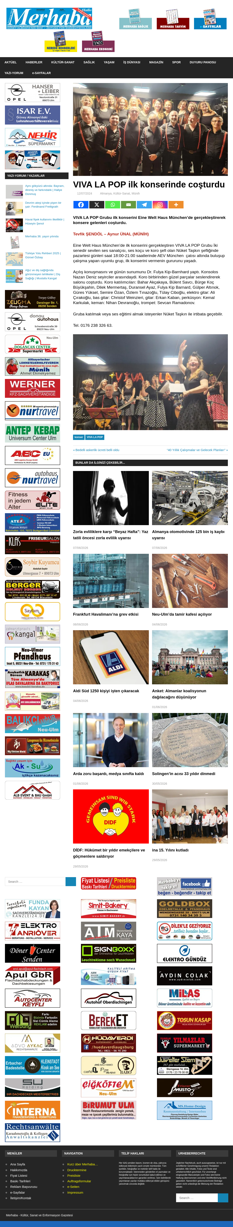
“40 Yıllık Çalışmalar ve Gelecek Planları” (196, 450)
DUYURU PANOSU (203, 62)
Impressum (75, 1198)
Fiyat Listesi (18, 1182)
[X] (96, 204)
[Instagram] (160, 204)
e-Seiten (73, 1193)
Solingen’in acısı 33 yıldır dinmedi (186, 773)
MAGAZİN (156, 62)
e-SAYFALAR (41, 73)
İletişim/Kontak (20, 1204)
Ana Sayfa (17, 1170)
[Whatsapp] (112, 204)
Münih (136, 193)
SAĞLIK (89, 62)
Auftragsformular (79, 1187)
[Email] (128, 204)
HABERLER (34, 62)
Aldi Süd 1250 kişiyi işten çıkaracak (109, 690)
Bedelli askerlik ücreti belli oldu (97, 450)
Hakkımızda (18, 1176)
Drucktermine (76, 1176)
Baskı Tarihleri (20, 1187)
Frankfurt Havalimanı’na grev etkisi (108, 614)
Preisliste (73, 1182)
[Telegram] (144, 204)
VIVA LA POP (95, 437)
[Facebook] (80, 204)
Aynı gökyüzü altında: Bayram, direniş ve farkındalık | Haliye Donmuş (44, 190)
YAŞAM (109, 62)
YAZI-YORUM (13, 73)
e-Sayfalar (17, 1198)
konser (79, 437)
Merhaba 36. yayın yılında (41, 236)
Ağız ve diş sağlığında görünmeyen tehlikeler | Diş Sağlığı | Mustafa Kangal (42, 274)
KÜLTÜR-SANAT (63, 62)
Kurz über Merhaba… (82, 1170)
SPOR (176, 62)
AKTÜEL (10, 62)
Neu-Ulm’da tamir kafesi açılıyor (184, 614)
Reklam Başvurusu (23, 1193)
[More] (176, 204)
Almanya (106, 193)
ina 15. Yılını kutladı (172, 856)
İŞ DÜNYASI (131, 62)
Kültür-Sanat (121, 193)
